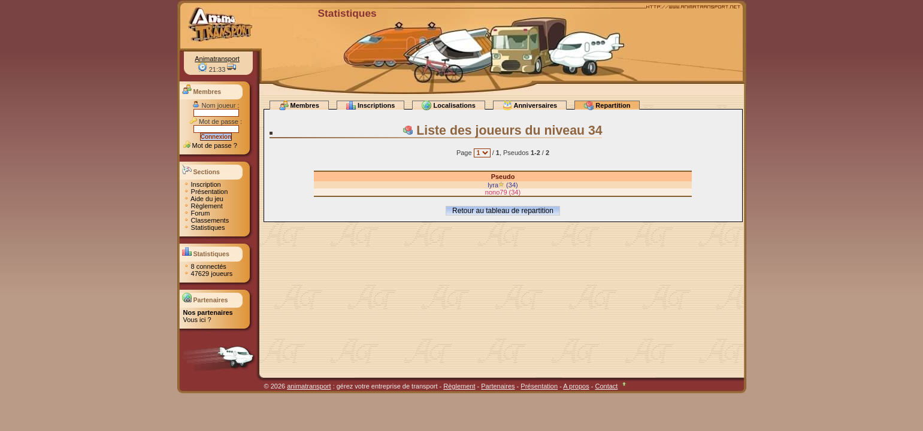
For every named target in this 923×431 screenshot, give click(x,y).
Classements (206, 220)
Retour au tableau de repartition (502, 211)
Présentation (205, 191)
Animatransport (217, 58)
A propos (576, 386)
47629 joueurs (208, 273)
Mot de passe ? (210, 145)
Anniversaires (530, 105)
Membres (299, 105)
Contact (606, 386)
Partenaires (498, 386)
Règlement (203, 206)
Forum (196, 213)
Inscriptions (370, 105)
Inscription (202, 184)
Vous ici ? (197, 319)
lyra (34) (503, 185)
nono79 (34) (502, 192)
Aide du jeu (203, 198)
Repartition (607, 105)
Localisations (448, 105)
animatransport (309, 386)
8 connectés (204, 266)
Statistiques (204, 227)
